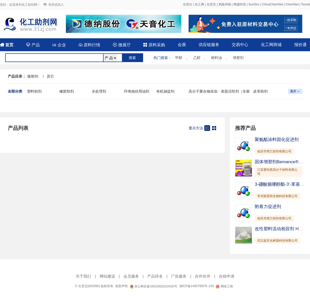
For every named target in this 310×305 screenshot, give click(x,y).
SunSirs (253, 4)
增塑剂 (238, 58)
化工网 (199, 4)
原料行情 (89, 45)
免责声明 (121, 286)
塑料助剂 (34, 91)
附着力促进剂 (268, 206)
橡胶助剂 (66, 91)
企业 (59, 45)
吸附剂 (32, 76)
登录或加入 (56, 4)
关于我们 (83, 276)
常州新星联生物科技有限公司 (277, 196)
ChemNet (292, 4)
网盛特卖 (240, 4)
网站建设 (107, 276)
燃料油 (216, 58)
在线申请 (226, 276)
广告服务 (179, 276)
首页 (6, 45)
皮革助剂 (260, 91)
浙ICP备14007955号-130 (196, 286)
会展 (182, 44)
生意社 (187, 4)
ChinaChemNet (272, 4)
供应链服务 (209, 44)
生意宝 (211, 4)
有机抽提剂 (165, 91)
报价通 (300, 44)
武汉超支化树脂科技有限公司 (277, 240)
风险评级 (225, 4)
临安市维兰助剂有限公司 (274, 151)
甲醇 (178, 58)
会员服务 (131, 276)
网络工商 (224, 286)
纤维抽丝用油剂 (136, 91)
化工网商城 (271, 44)
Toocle (305, 4)
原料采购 (154, 45)
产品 (33, 45)
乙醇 (196, 58)
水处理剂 (99, 91)
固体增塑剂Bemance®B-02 (281, 161)
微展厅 (121, 45)
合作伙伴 (202, 276)
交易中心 (240, 44)
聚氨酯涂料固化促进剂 (277, 139)
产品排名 (155, 276)
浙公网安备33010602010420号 (153, 286)
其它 (50, 76)
